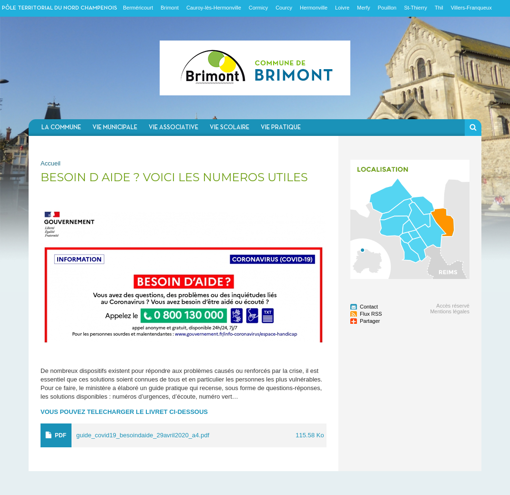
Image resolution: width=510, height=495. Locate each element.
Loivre (342, 7)
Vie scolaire (229, 127)
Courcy (283, 7)
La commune (61, 127)
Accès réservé (452, 306)
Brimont (170, 7)
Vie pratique (281, 127)
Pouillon (387, 7)
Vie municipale (114, 127)
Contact (369, 306)
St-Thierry (415, 7)
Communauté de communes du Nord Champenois (255, 68)
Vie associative (173, 127)
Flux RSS (371, 314)
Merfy (363, 7)
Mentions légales (449, 311)
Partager (370, 321)
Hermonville (313, 7)
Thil (439, 7)
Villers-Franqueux (471, 7)
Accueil (51, 163)
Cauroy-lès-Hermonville (213, 7)
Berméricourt (138, 7)
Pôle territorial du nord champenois (59, 8)
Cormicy (258, 7)
